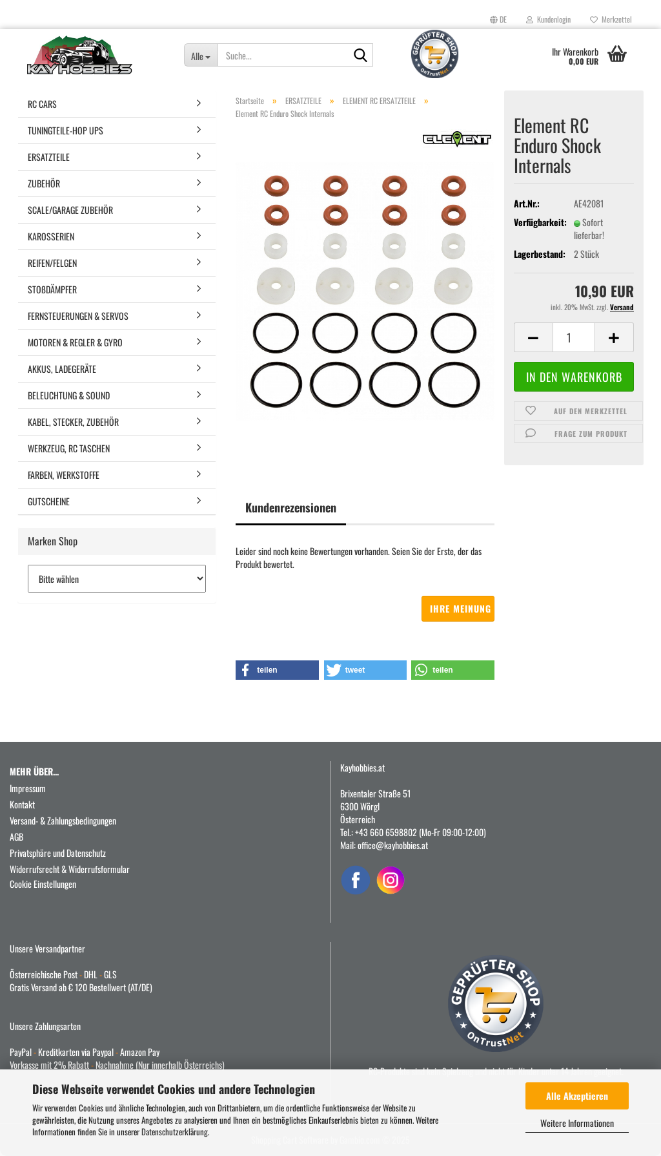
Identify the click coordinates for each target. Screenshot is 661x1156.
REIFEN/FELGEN (52, 262)
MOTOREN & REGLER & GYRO (75, 342)
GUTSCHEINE (49, 501)
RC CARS (42, 103)
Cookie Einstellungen (43, 883)
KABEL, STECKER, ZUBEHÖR (73, 421)
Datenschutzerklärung (174, 1131)
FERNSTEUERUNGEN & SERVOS (78, 315)
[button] (498, 19)
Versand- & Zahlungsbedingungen (63, 820)
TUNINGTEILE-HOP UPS (65, 130)
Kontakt (22, 804)
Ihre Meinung (460, 608)
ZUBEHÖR (44, 183)
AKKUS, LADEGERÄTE (62, 368)
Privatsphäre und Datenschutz (58, 852)
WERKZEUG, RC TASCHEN (69, 448)
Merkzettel (611, 19)
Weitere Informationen (577, 1123)
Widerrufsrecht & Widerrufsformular (70, 869)
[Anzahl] (574, 337)
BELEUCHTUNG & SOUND (69, 395)
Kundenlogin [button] (548, 19)
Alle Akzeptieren (577, 1095)
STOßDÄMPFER (52, 289)
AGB (16, 836)
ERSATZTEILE (49, 156)
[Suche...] (201, 55)
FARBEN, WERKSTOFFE (63, 474)
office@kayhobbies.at (393, 845)
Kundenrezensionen (290, 507)
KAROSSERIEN (51, 236)
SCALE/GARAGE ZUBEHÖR (70, 209)
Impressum (28, 788)
